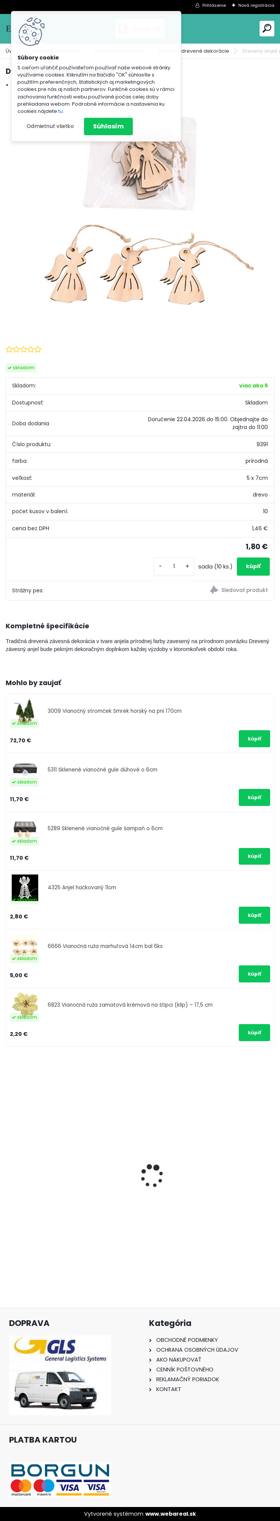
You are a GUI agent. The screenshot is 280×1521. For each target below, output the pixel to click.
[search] (267, 28)
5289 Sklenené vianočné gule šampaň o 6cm (105, 828)
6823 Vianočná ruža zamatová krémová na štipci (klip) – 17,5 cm (130, 1005)
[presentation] (9, 1162)
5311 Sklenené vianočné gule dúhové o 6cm (102, 769)
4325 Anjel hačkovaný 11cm (82, 887)
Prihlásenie (214, 5)
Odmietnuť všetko (50, 126)
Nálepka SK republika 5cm (186, 1191)
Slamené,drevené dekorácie (193, 51)
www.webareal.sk (170, 1514)
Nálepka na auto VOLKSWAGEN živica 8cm (66, 1195)
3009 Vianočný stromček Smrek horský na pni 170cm (115, 711)
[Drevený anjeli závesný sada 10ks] (140, 209)
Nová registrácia (256, 5)
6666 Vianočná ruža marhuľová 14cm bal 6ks (105, 946)
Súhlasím (108, 126)
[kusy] (174, 566)
